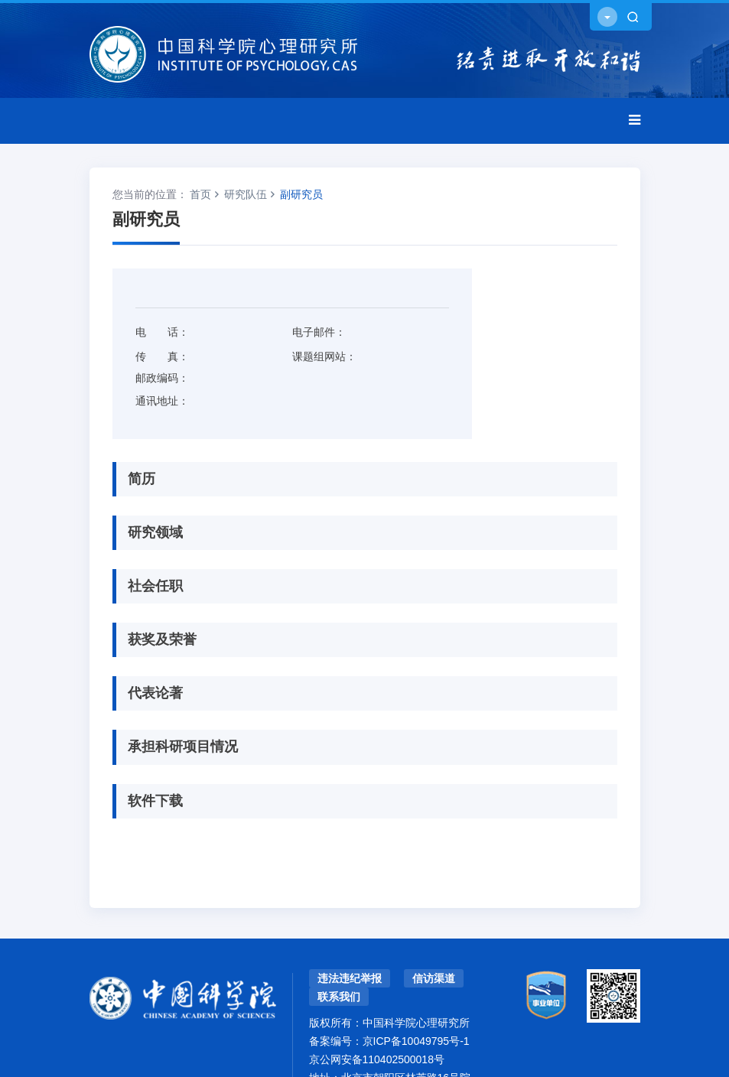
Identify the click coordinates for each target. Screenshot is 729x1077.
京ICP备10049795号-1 (416, 1041)
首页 (200, 194)
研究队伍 (245, 194)
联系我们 (338, 997)
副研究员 (301, 194)
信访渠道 (433, 978)
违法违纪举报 (349, 978)
